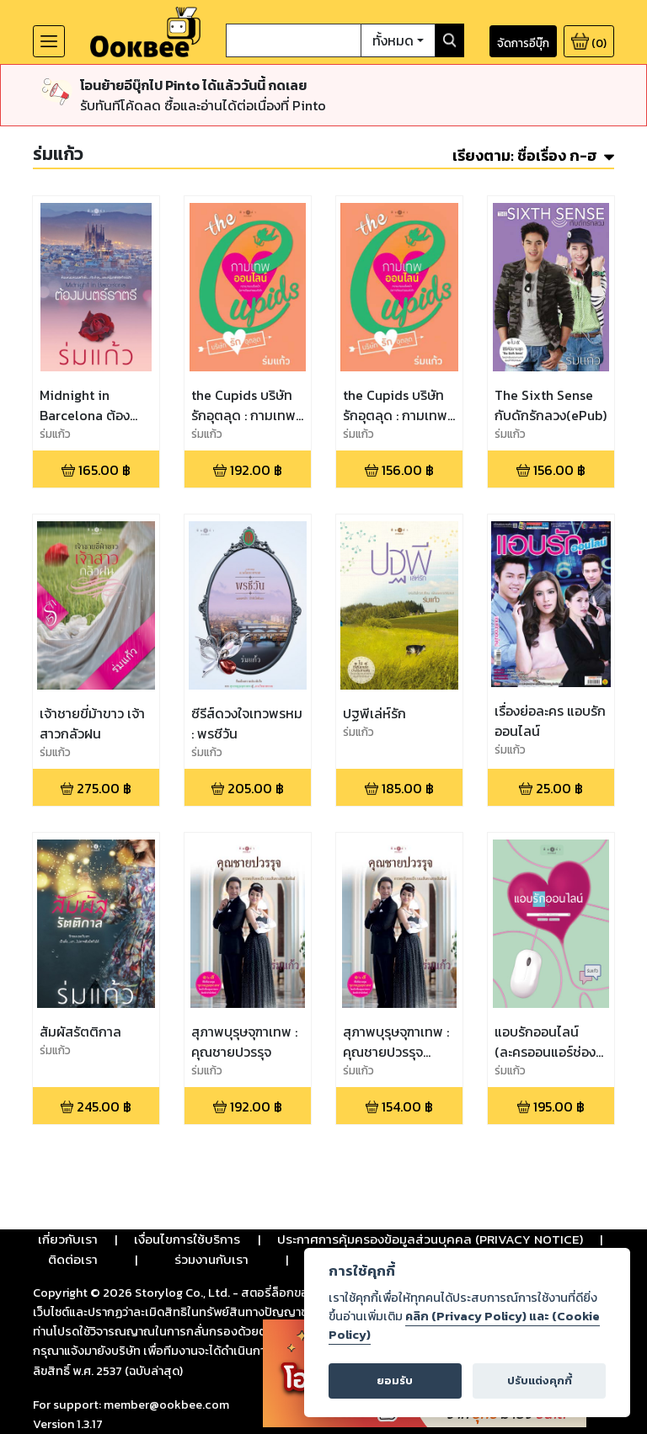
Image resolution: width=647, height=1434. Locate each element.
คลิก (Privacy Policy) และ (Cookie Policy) (464, 1325)
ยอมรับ (395, 1381)
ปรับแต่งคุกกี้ (539, 1381)
